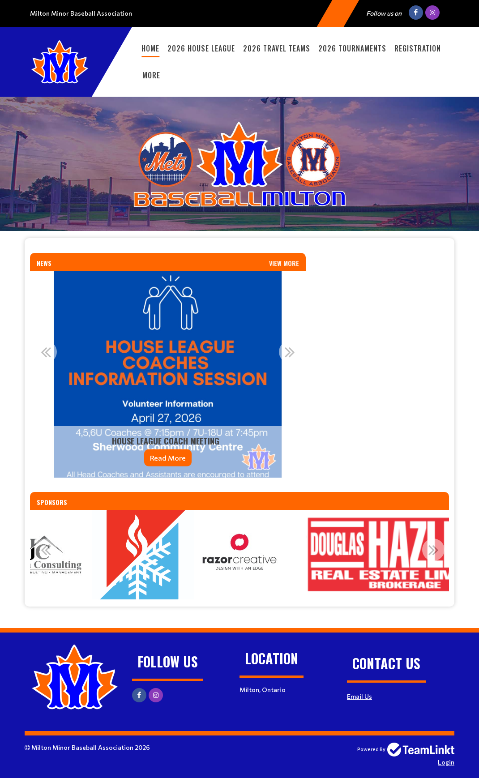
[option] (168, 374)
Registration (417, 48)
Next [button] (290, 352)
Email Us (359, 696)
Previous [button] (45, 352)
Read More (168, 457)
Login (446, 762)
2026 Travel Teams (276, 48)
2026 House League (201, 48)
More (151, 75)
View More (284, 263)
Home (150, 48)
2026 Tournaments (352, 48)
